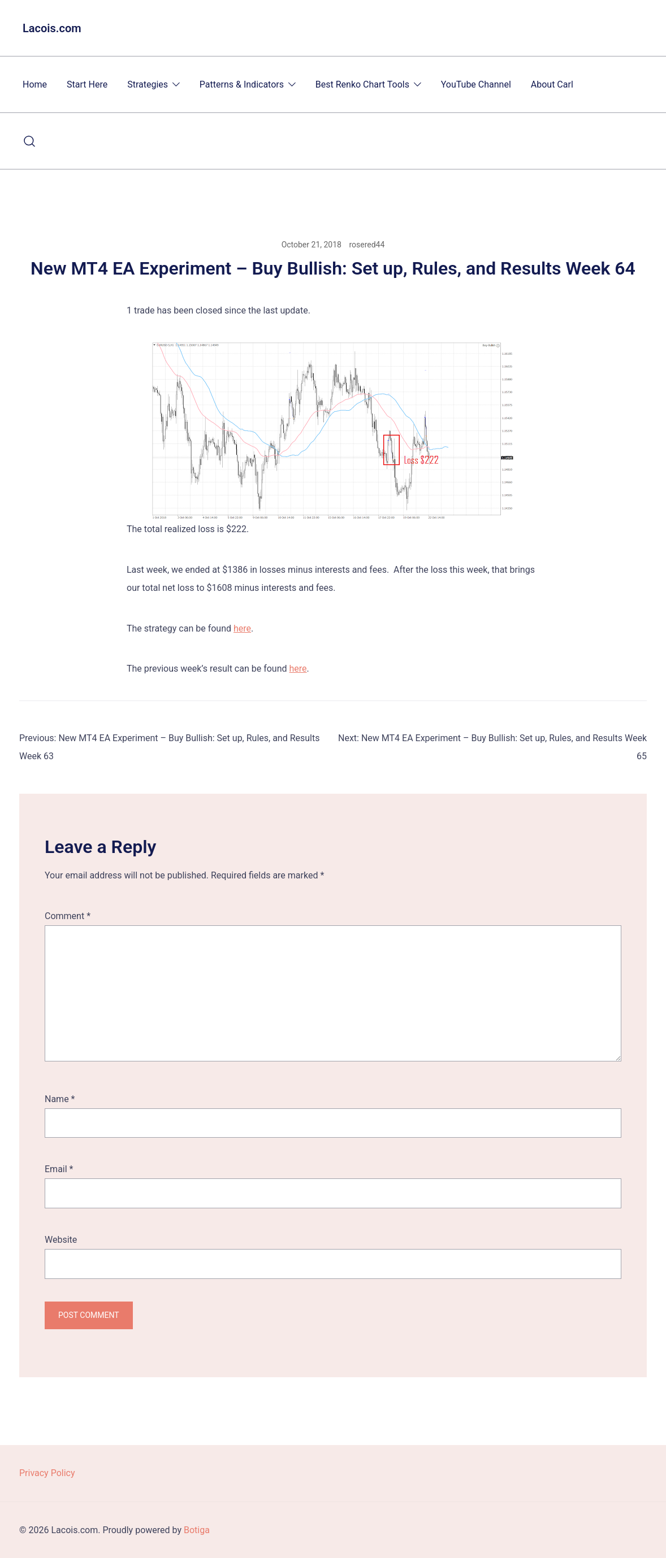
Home (35, 84)
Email (59, 1169)
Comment (67, 916)
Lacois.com (52, 28)
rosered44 (366, 244)
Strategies (147, 84)
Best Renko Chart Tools (362, 84)
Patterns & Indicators (242, 84)
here (242, 628)
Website (61, 1239)
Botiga (197, 1530)
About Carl (552, 84)
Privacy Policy (47, 1473)
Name (60, 1099)
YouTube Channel (476, 84)
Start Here (87, 84)
